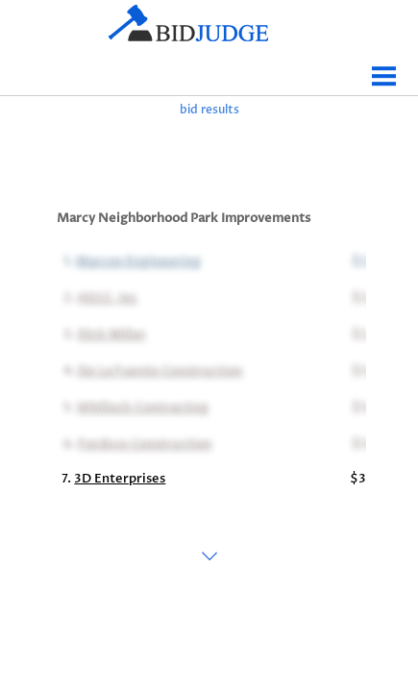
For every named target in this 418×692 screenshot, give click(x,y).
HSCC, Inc (105, 296)
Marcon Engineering (136, 259)
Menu (384, 68)
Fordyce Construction (142, 442)
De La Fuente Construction (158, 369)
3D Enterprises (119, 478)
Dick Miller (110, 332)
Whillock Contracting (141, 405)
